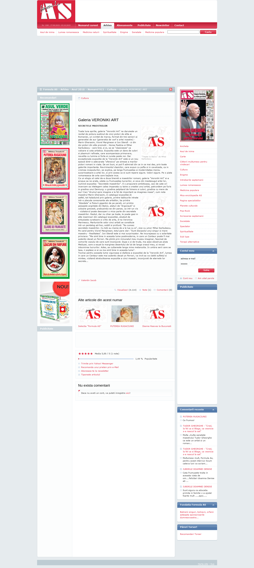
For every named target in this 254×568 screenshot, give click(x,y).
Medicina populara (154, 32)
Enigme (124, 32)
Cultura (111, 89)
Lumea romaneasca (68, 32)
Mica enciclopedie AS (191, 195)
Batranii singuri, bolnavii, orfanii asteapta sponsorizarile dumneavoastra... (197, 515)
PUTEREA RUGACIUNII (125, 315)
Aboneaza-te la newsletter (95, 371)
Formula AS (50, 89)
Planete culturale (189, 205)
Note (146, 290)
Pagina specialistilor (190, 200)
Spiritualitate (109, 32)
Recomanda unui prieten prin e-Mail (100, 367)
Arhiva (107, 25)
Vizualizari (126, 290)
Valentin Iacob (88, 280)
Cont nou (187, 278)
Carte (183, 156)
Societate (185, 221)
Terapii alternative (189, 242)
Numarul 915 (96, 89)
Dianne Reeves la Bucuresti (157, 315)
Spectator (185, 226)
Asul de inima (47, 32)
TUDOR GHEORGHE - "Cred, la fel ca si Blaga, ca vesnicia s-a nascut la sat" (198, 428)
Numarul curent (88, 25)
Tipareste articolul (90, 374)
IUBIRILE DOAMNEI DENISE (197, 469)
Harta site (203, 564)
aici (128, 393)
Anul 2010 (78, 89)
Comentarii (164, 290)
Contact (179, 25)
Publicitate (144, 25)
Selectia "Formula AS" (93, 315)
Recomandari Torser (190, 534)
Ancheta (184, 146)
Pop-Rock (185, 211)
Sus (212, 564)
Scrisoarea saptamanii (191, 216)
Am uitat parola (206, 278)
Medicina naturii (91, 32)
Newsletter (162, 25)
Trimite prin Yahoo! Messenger (97, 363)
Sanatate (136, 32)
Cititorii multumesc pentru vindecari (193, 163)
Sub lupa (184, 236)
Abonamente (124, 25)
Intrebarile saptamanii (191, 180)
